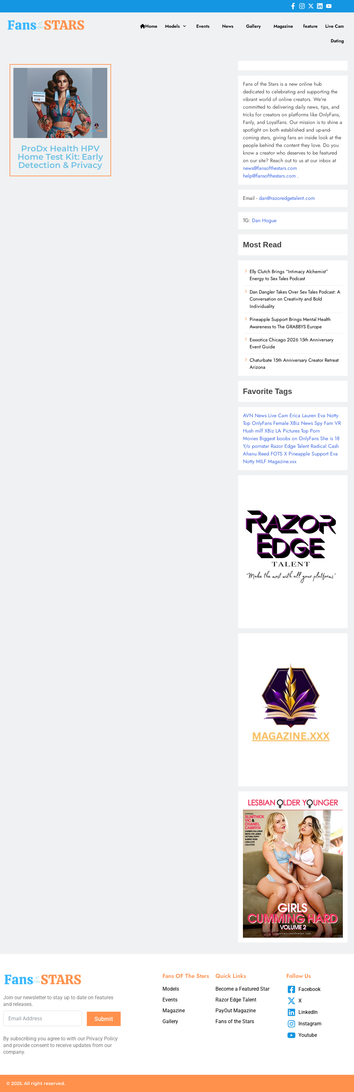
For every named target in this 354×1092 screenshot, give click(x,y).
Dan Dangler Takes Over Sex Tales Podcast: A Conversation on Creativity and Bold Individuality (295, 299)
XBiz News (301, 423)
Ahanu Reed (256, 453)
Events (202, 26)
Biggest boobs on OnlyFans (289, 438)
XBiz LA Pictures (282, 430)
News (227, 26)
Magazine (283, 26)
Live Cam (334, 26)
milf (259, 430)
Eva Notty (328, 415)
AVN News (255, 415)
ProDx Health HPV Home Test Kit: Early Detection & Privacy (60, 156)
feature (310, 26)
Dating (337, 41)
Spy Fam (323, 423)
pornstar (260, 446)
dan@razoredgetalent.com (287, 198)
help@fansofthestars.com (269, 175)
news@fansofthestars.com (270, 168)
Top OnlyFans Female (266, 423)
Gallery (253, 26)
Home (148, 26)
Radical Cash (325, 446)
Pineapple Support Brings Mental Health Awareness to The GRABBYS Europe (290, 323)
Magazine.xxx (282, 461)
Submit (103, 1019)
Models (175, 26)
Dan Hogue (264, 220)
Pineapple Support (308, 453)
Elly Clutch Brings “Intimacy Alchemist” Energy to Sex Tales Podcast (289, 275)
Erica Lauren (303, 415)
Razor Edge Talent (290, 446)
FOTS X (279, 453)
